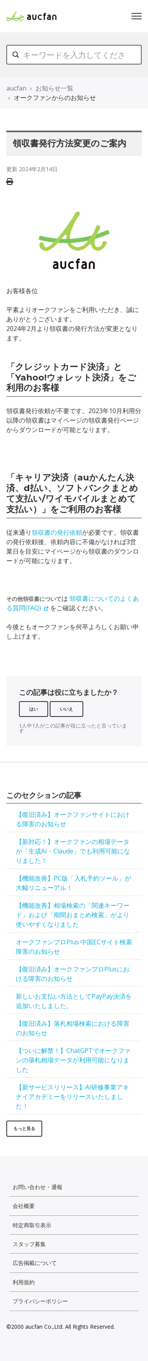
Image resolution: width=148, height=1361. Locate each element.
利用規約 (24, 1282)
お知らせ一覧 (54, 88)
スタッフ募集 (29, 1244)
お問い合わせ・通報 (37, 1187)
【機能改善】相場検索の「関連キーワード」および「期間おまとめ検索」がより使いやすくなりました (72, 915)
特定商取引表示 (32, 1225)
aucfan (16, 88)
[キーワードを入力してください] (74, 55)
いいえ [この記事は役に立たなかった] (66, 709)
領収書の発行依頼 (57, 532)
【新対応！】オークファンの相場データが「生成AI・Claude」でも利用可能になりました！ (73, 851)
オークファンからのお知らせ (55, 97)
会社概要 (24, 1206)
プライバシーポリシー (40, 1301)
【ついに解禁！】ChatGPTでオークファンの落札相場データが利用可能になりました (73, 1060)
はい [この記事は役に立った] (33, 709)
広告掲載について (35, 1263)
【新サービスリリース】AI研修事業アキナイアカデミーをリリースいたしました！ (72, 1096)
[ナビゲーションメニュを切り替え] (136, 16)
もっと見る (24, 1128)
